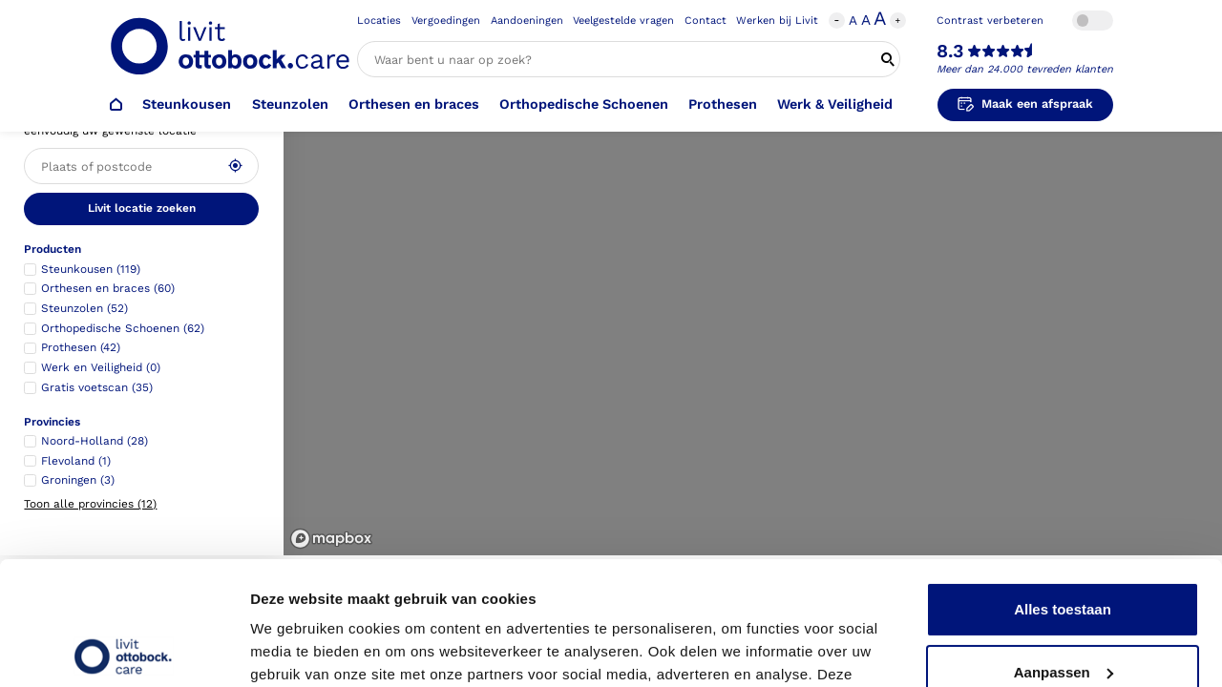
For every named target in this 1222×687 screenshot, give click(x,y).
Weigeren (1062, 611)
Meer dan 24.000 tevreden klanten (1025, 69)
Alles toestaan (1062, 486)
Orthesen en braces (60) (108, 288)
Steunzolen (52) (84, 308)
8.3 (950, 51)
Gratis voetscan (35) (97, 387)
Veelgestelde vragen (623, 20)
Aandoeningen (527, 20)
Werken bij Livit (777, 20)
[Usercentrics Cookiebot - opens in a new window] (123, 649)
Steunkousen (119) (90, 269)
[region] (753, 277)
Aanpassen (1063, 548)
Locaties (379, 20)
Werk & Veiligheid (835, 104)
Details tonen (295, 649)
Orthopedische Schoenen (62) (122, 328)
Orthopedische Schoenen (583, 104)
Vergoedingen (445, 20)
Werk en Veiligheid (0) (100, 367)
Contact (706, 20)
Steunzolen (290, 104)
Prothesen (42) (80, 347)
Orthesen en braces (413, 104)
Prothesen (722, 104)
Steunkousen (186, 104)
